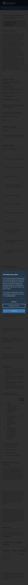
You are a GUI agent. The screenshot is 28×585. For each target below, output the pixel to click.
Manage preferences (14, 306)
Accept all (14, 311)
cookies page (10, 296)
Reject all (14, 301)
